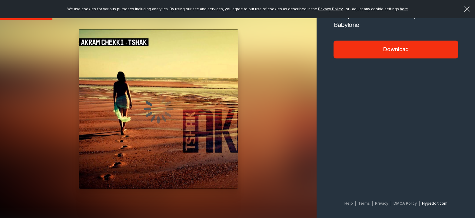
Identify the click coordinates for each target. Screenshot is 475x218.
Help (348, 203)
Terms (364, 203)
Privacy (381, 203)
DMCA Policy (405, 203)
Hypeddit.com (434, 203)
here (404, 9)
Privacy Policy (330, 9)
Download (396, 49)
